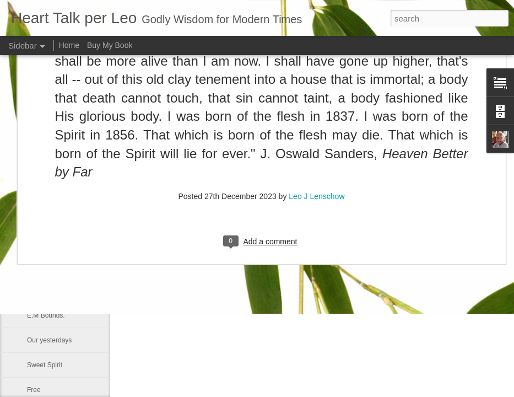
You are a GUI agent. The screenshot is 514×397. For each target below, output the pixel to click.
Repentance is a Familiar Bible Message (86, 266)
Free (34, 390)
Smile (35, 290)
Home (69, 45)
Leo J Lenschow (316, 104)
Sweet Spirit (44, 365)
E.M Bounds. (46, 315)
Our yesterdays (49, 340)
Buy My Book (109, 45)
